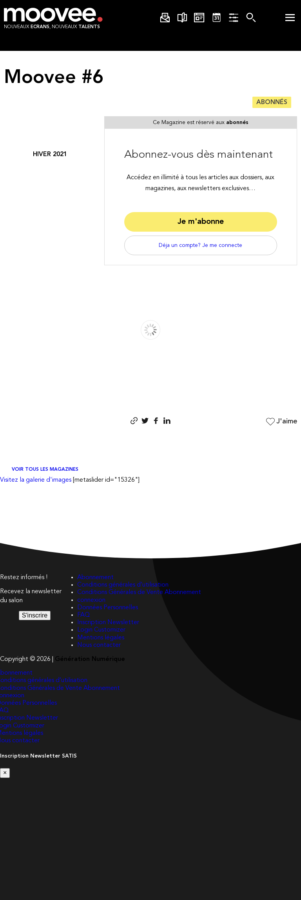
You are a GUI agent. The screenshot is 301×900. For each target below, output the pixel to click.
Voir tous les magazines (45, 469)
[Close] (5, 773)
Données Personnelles (107, 608)
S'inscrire (34, 615)
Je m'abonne (201, 222)
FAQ (83, 615)
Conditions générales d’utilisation (123, 585)
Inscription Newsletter (108, 622)
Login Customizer (101, 630)
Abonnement (95, 577)
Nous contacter (99, 645)
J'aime (281, 422)
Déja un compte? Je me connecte (200, 245)
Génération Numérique (90, 659)
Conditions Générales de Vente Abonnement (139, 592)
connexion (91, 600)
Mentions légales (100, 638)
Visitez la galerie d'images (35, 480)
